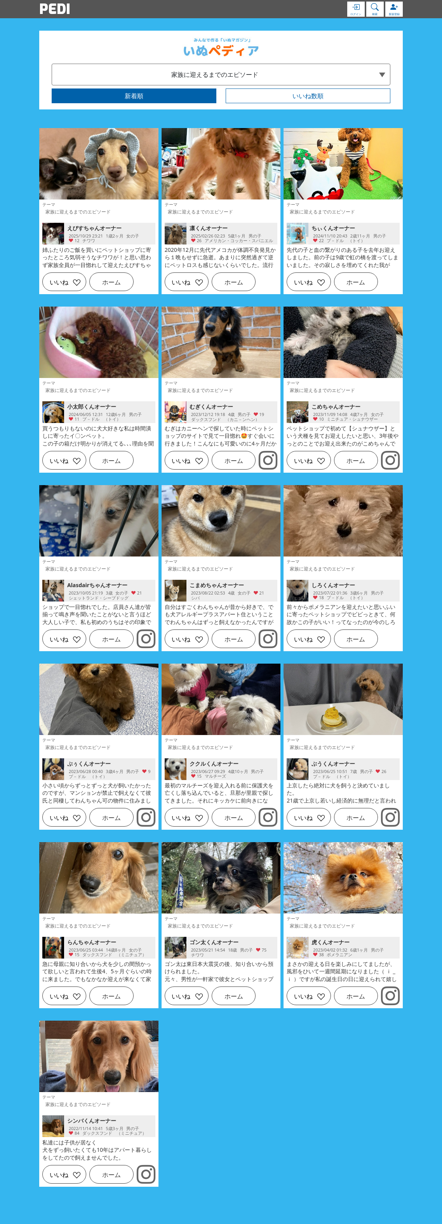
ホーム (111, 282)
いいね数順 (308, 96)
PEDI (54, 9)
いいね (59, 282)
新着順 (134, 96)
